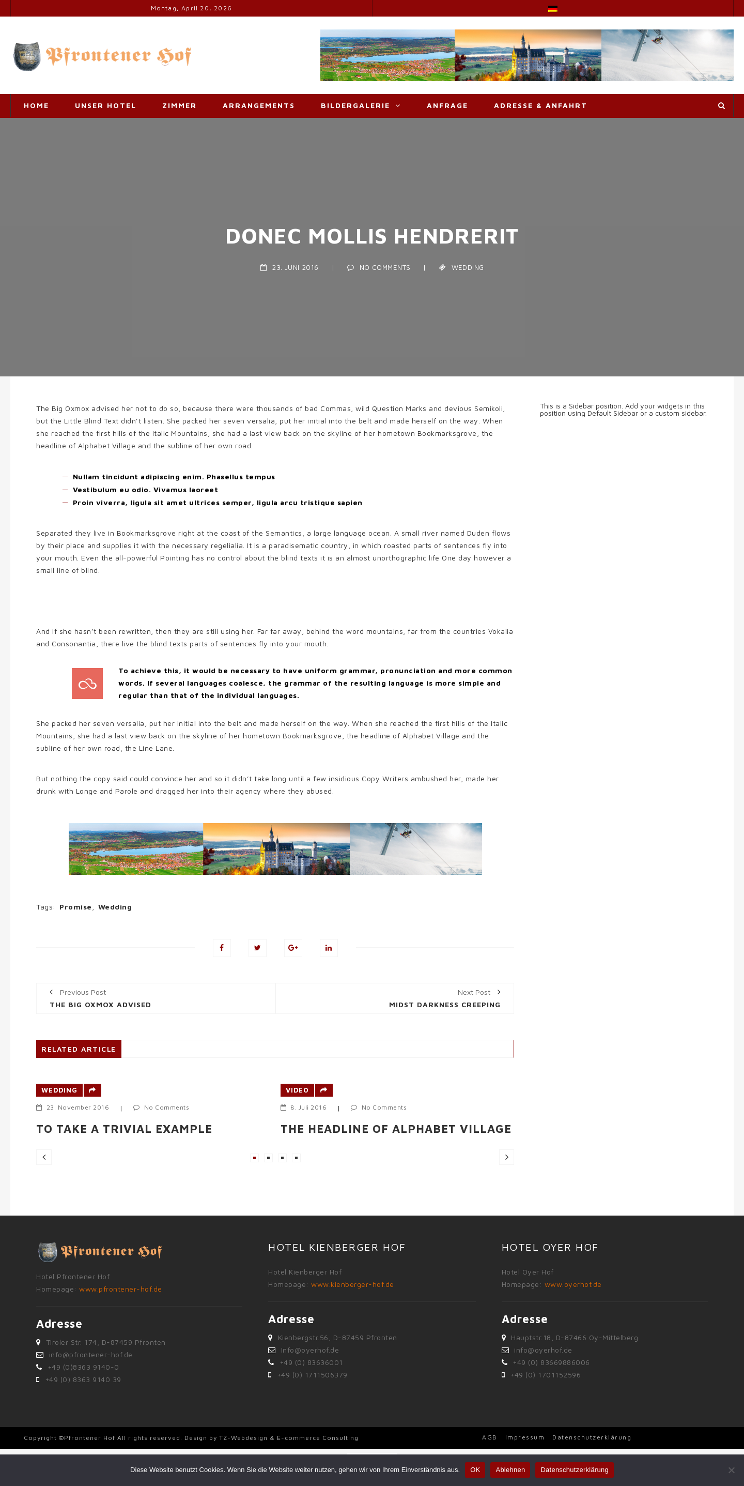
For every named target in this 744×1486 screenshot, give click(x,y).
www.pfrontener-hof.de (120, 1288)
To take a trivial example (124, 1128)
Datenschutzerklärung (591, 1437)
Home (36, 105)
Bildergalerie (355, 105)
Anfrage (447, 105)
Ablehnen (510, 1470)
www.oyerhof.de (573, 1284)
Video (297, 1090)
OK (475, 1470)
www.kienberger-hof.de (352, 1284)
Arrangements (259, 105)
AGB (490, 1437)
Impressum (525, 1437)
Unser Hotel (105, 105)
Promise (75, 906)
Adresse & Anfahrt (540, 105)
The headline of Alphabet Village (396, 1128)
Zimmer (179, 105)
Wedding (468, 267)
